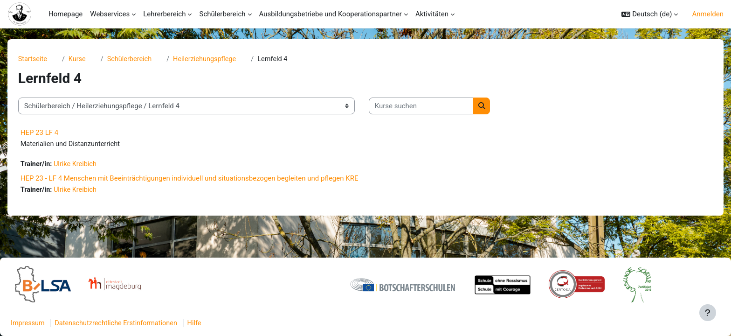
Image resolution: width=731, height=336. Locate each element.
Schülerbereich (147, 59)
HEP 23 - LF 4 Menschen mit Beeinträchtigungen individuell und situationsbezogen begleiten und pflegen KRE (204, 179)
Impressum (50, 323)
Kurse (94, 59)
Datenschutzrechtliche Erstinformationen (142, 323)
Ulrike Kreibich (92, 165)
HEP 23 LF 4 (54, 133)
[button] (649, 14)
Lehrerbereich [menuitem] (164, 14)
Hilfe (223, 323)
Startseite (48, 59)
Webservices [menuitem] (110, 14)
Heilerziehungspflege (224, 59)
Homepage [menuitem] (65, 14)
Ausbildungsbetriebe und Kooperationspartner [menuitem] (330, 14)
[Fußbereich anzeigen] (707, 312)
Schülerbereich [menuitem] (222, 14)
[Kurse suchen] (436, 106)
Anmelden (708, 14)
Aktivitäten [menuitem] (431, 14)
